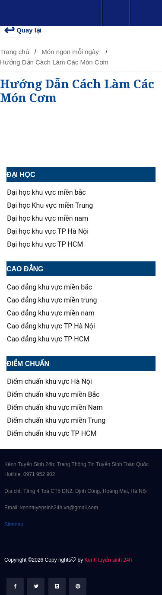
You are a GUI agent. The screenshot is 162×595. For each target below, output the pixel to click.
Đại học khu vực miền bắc (46, 192)
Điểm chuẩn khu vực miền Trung (56, 421)
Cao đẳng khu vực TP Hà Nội (51, 326)
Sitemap (13, 524)
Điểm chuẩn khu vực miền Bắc (53, 395)
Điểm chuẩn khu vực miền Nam (55, 408)
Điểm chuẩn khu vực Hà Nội (49, 382)
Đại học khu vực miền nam (47, 218)
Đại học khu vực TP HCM (45, 244)
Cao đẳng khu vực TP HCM (48, 339)
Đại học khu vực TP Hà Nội (48, 231)
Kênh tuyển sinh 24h (108, 560)
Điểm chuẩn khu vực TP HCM (51, 433)
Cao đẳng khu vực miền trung (52, 300)
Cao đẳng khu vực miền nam (51, 313)
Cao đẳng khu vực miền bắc (49, 287)
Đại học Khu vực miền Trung (50, 205)
